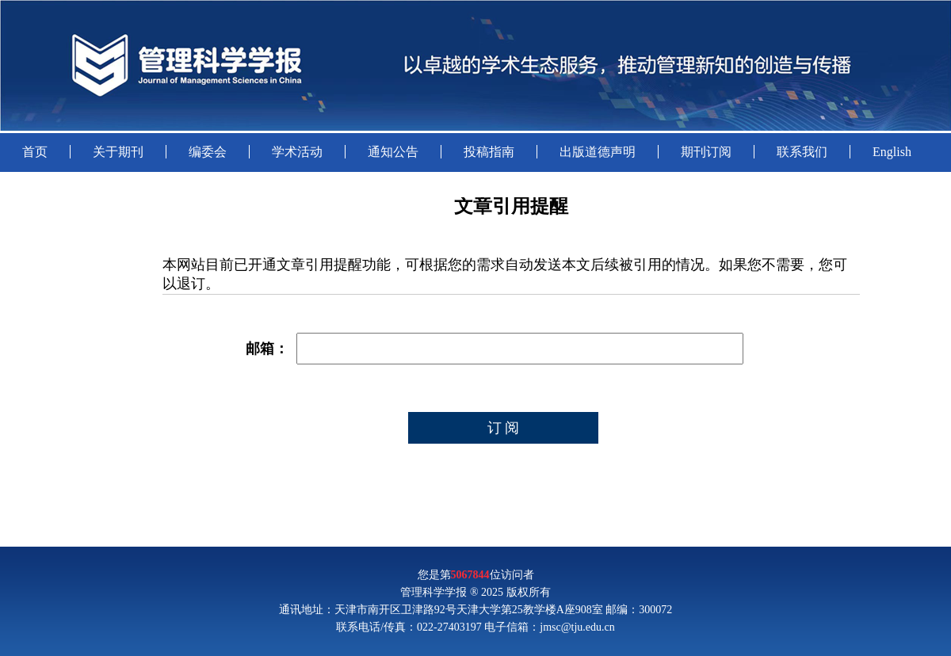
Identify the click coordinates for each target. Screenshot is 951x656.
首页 (35, 151)
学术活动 (297, 151)
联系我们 (802, 151)
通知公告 (393, 151)
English (892, 151)
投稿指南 (489, 151)
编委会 (208, 151)
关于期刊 (118, 151)
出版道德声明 (598, 151)
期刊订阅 (706, 151)
